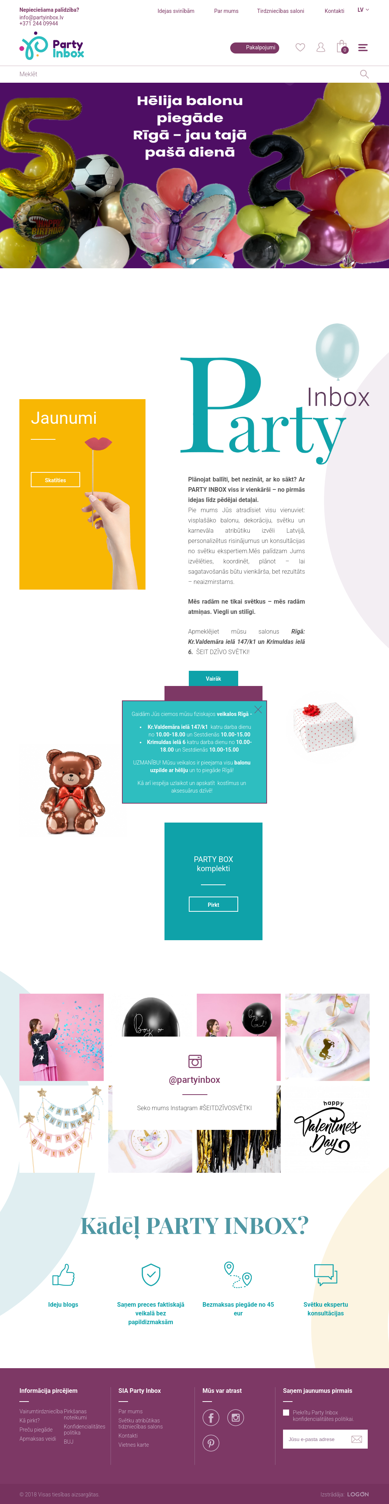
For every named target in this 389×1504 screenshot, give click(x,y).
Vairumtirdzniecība (41, 1411)
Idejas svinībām (176, 11)
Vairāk (213, 679)
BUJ (69, 1442)
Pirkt (213, 905)
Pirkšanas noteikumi (75, 1414)
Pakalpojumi (260, 47)
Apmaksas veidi (37, 1439)
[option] (194, 173)
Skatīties (55, 480)
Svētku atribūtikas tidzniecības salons (141, 1423)
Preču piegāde (35, 1430)
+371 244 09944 (38, 23)
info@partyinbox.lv (41, 17)
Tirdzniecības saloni (280, 11)
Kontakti (335, 11)
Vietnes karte (134, 1445)
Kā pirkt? (29, 1420)
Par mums (226, 11)
